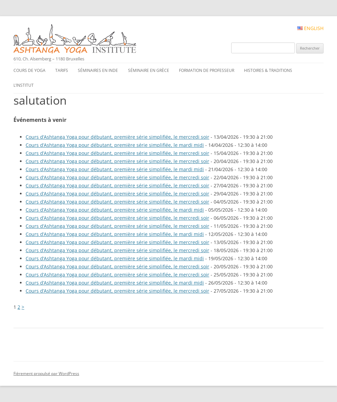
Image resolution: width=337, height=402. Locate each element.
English (310, 28)
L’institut (23, 85)
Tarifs (61, 70)
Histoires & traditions (268, 70)
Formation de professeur (206, 70)
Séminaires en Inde (98, 70)
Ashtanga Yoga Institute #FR (86, 39)
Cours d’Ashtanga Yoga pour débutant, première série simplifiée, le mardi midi (115, 145)
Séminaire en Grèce (148, 70)
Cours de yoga (29, 70)
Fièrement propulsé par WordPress (46, 373)
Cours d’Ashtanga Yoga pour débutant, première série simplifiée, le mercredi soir (117, 137)
